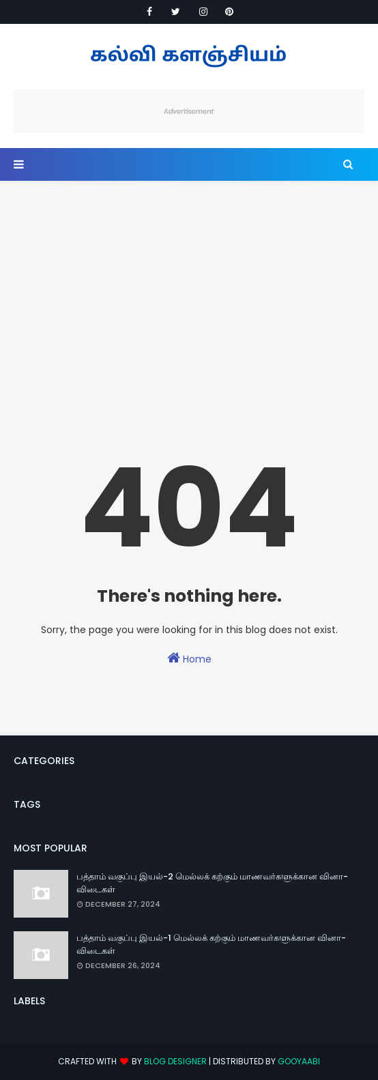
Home (189, 658)
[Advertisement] (189, 283)
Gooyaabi (299, 1061)
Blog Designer (175, 1061)
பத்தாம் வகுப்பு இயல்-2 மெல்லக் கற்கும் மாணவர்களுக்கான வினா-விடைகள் (212, 883)
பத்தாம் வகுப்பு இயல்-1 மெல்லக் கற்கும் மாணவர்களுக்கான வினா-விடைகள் (211, 944)
